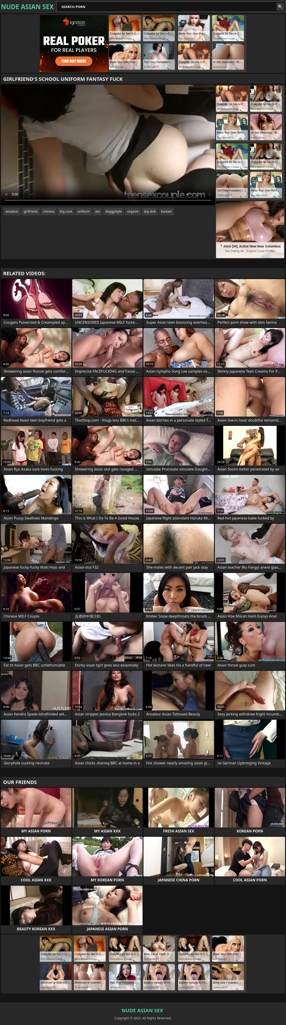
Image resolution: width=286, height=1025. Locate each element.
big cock (66, 211)
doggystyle (113, 211)
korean (166, 211)
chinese (48, 211)
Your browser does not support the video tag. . (108, 145)
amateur (11, 211)
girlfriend (31, 211)
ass (97, 211)
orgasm (132, 211)
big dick (150, 211)
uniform (84, 211)
